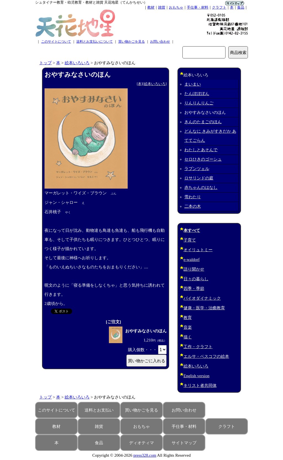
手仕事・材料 (197, 7)
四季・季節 (194, 288)
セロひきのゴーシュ (203, 159)
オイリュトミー (198, 250)
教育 (188, 317)
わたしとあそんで (201, 150)
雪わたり (192, 197)
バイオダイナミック (202, 298)
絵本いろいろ (77, 63)
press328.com (144, 455)
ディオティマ (141, 443)
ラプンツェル (196, 168)
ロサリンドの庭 (198, 178)
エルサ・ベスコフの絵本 (206, 356)
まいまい (192, 84)
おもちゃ (176, 7)
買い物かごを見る (131, 41)
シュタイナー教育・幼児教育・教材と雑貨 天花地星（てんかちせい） (91, 2)
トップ (45, 63)
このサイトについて (56, 41)
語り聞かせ (194, 269)
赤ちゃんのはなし (201, 187)
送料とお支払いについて (94, 41)
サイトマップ (184, 443)
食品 (240, 7)
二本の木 (192, 206)
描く (188, 337)
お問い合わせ (160, 41)
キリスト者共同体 (200, 385)
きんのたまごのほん (203, 122)
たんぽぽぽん (196, 93)
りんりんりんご (198, 103)
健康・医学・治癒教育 (204, 308)
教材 (150, 7)
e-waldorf (192, 259)
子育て (190, 240)
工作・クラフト (198, 347)
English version (196, 376)
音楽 (188, 327)
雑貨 (161, 7)
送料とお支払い (99, 410)
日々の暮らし (196, 279)
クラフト (219, 7)
